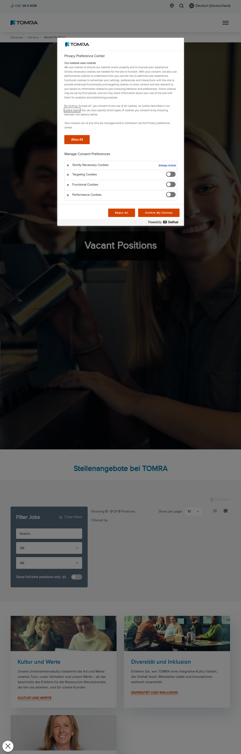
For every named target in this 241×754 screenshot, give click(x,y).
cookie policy (72, 110)
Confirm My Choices (158, 213)
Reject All (121, 213)
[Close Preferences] (7, 746)
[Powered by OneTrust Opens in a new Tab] (165, 223)
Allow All (77, 139)
